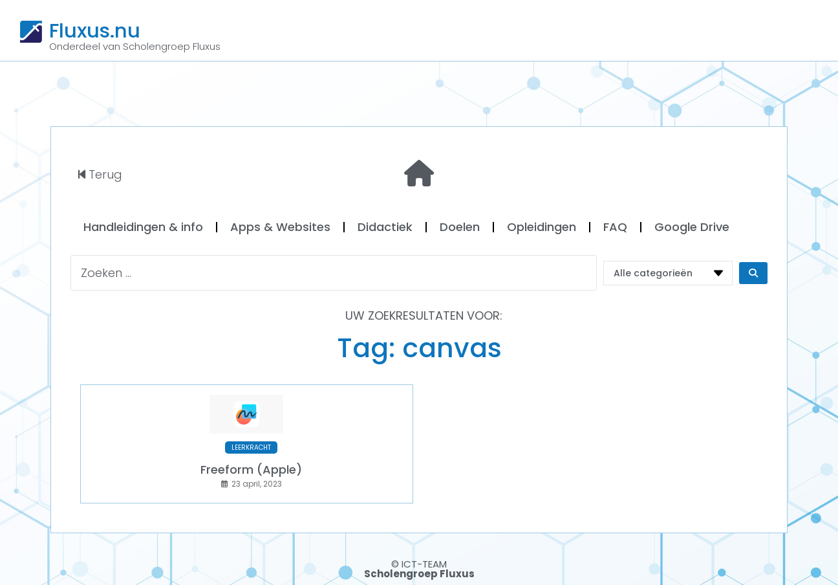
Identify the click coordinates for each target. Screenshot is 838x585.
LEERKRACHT (251, 447)
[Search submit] (753, 273)
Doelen (460, 227)
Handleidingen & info (143, 227)
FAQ (615, 227)
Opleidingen (541, 227)
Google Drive (691, 227)
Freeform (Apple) (251, 469)
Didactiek (385, 227)
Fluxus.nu (94, 30)
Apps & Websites (280, 227)
